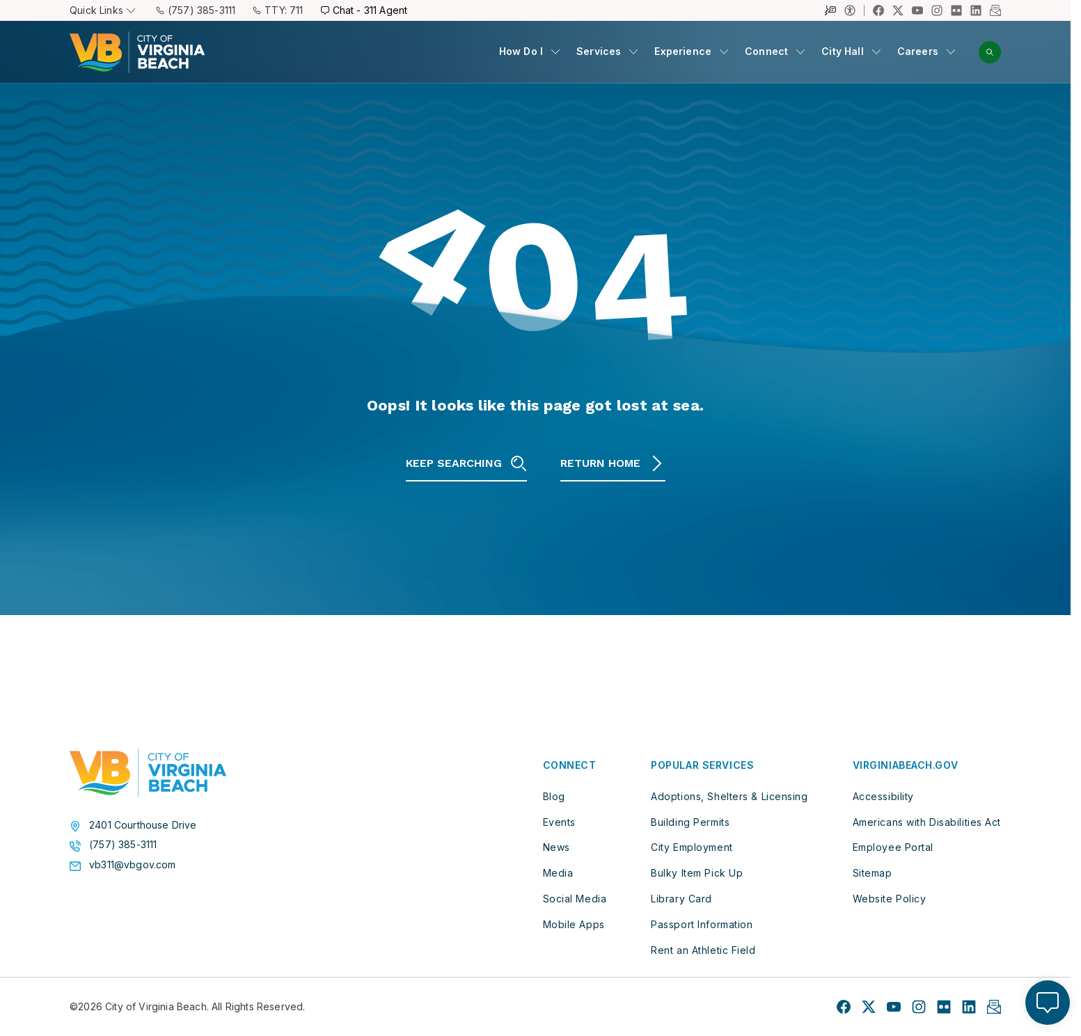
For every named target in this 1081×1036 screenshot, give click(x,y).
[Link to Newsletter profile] (995, 10)
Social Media (575, 898)
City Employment (691, 847)
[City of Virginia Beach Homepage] (137, 52)
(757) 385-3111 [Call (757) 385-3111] (195, 10)
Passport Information (701, 924)
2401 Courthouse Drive (143, 824)
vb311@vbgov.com (132, 864)
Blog (554, 796)
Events (559, 821)
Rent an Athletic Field (703, 949)
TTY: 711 (278, 10)
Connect (766, 51)
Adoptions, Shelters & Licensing (729, 796)
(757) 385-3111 (123, 844)
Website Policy (889, 898)
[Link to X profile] (898, 10)
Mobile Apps (574, 924)
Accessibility (883, 796)
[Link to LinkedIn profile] (975, 10)
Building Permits (690, 821)
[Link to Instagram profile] (936, 10)
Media (558, 873)
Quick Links (102, 10)
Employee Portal (893, 847)
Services (598, 51)
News (556, 847)
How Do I (521, 51)
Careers (917, 51)
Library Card (681, 898)
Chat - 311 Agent (364, 10)
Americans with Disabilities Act (927, 821)
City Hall (842, 51)
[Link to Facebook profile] (878, 10)
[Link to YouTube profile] (917, 10)
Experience (682, 51)
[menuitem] (529, 52)
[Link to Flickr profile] (956, 10)
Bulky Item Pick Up (697, 873)
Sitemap (872, 873)
